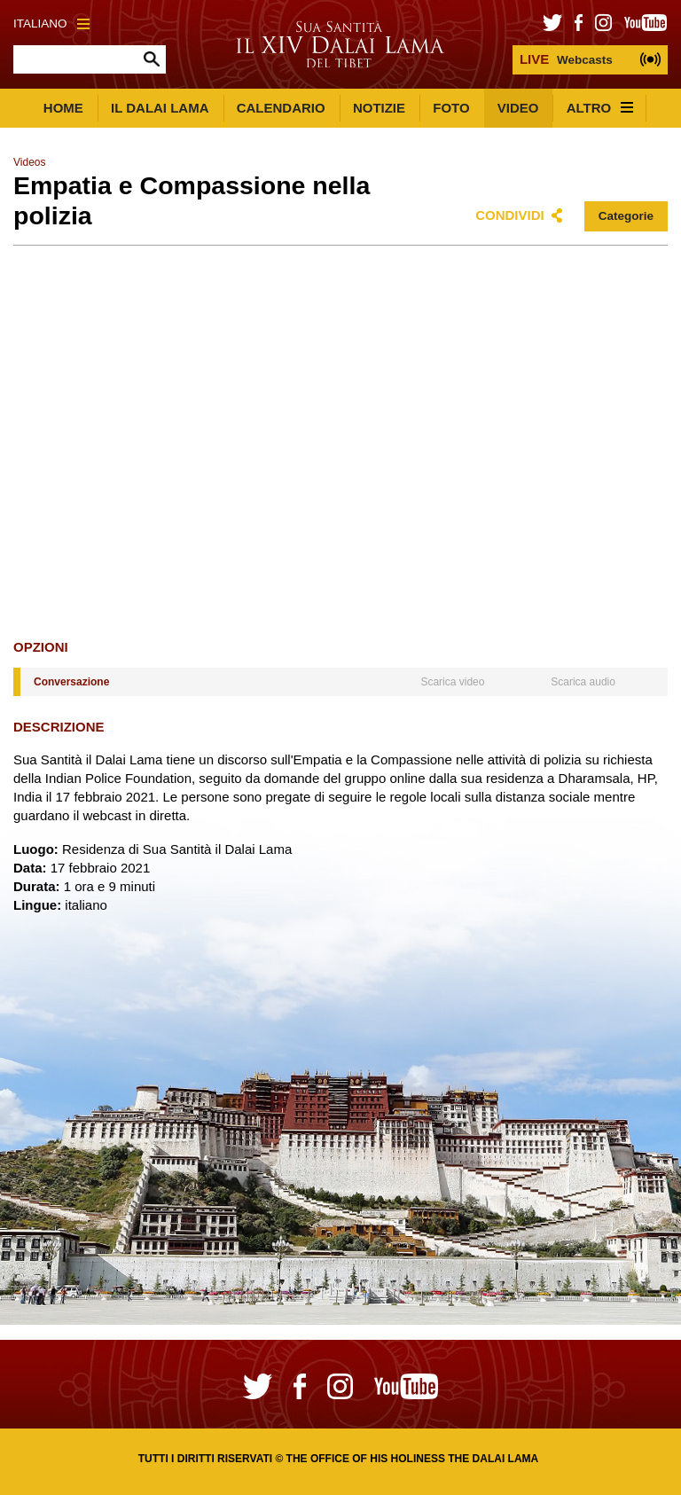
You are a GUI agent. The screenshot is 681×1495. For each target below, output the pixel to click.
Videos (29, 162)
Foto (451, 107)
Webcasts (566, 59)
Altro (600, 107)
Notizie (379, 107)
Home (63, 107)
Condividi (509, 215)
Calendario (281, 107)
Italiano (51, 23)
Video (518, 107)
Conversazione (71, 682)
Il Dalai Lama (160, 107)
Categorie (626, 216)
